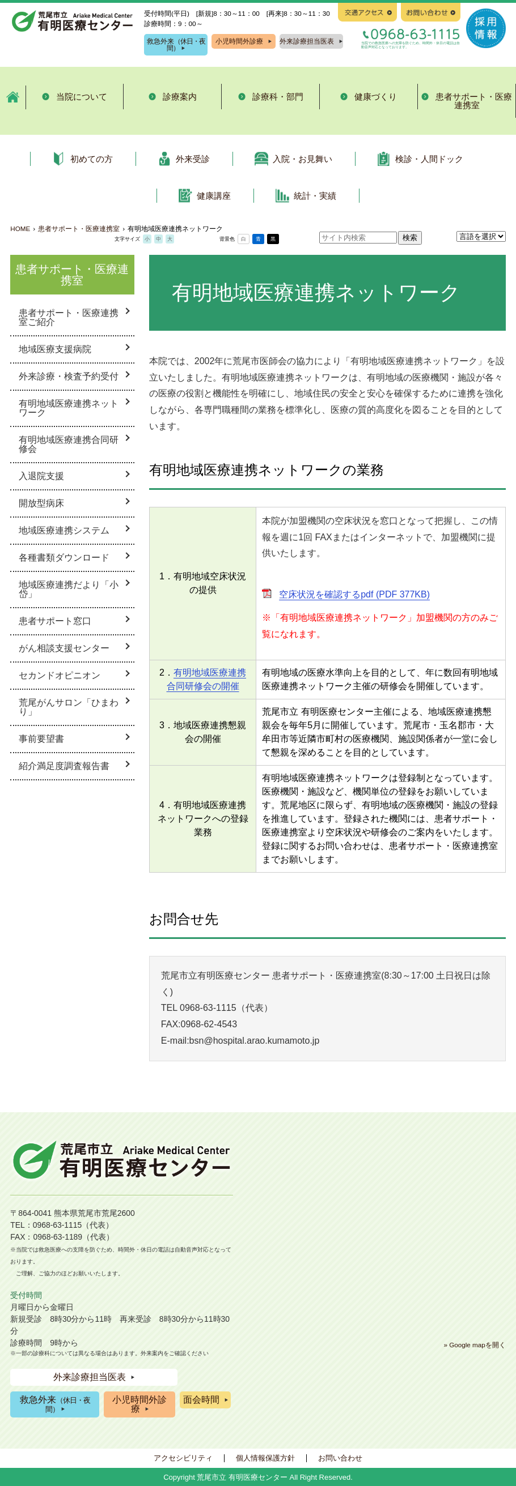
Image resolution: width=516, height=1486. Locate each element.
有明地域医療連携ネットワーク (69, 408)
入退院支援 (41, 476)
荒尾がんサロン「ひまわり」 (69, 707)
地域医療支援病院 (55, 349)
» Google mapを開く (474, 1344)
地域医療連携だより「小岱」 (69, 589)
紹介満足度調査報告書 (64, 766)
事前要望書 (41, 739)
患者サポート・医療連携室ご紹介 (69, 317)
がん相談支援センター (64, 648)
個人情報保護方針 (265, 1458)
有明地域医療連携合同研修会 (69, 444)
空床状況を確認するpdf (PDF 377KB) (354, 594)
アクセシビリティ (183, 1458)
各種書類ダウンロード (64, 557)
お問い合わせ (340, 1458)
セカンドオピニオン (59, 675)
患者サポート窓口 (55, 621)
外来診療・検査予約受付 (69, 376)
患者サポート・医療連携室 (79, 228)
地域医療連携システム (64, 530)
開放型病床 (41, 503)
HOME (20, 228)
